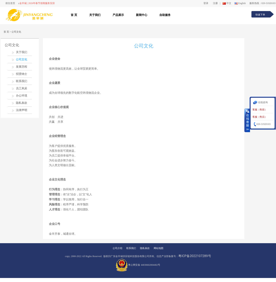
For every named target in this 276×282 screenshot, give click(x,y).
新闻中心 (141, 14)
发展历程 (21, 66)
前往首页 (10, 3)
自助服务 (165, 14)
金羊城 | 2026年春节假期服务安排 (36, 3)
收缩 (247, 120)
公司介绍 (117, 248)
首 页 (74, 14)
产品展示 (118, 14)
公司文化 (16, 31)
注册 (215, 3)
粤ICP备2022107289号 (194, 256)
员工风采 (21, 88)
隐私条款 (21, 102)
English (240, 3)
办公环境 (21, 95)
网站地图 (158, 248)
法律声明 (21, 110)
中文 (226, 3)
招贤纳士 (21, 73)
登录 (205, 3)
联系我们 (21, 81)
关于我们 (95, 14)
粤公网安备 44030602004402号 (138, 264)
